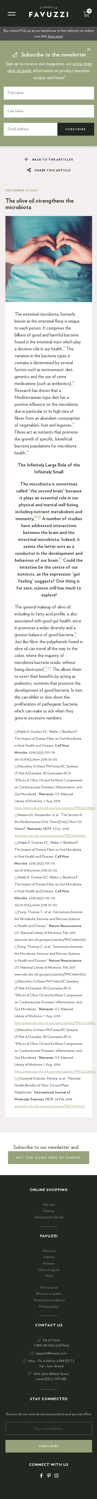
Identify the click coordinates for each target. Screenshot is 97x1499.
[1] (16, 732)
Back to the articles (49, 159)
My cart (48, 1204)
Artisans (49, 1263)
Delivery (49, 1211)
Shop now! (55, 36)
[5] (16, 877)
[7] (16, 947)
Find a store (48, 1287)
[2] (16, 766)
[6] (16, 912)
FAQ (49, 1276)
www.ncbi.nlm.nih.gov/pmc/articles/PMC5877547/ (49, 1106)
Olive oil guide (49, 1270)
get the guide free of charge (48, 1157)
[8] (16, 981)
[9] (16, 1030)
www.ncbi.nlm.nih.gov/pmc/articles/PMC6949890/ (50, 836)
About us (49, 1251)
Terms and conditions (49, 1300)
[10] (17, 1078)
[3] (16, 815)
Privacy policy (49, 1306)
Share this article (49, 170)
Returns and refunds (48, 1217)
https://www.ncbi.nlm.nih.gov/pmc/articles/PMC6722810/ (54, 808)
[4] (16, 843)
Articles (48, 1257)
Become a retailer (49, 1294)
